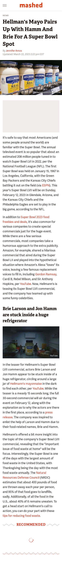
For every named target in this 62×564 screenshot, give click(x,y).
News (6, 15)
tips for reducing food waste (21, 516)
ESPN (45, 185)
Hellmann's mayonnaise (26, 384)
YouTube (25, 284)
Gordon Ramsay (45, 274)
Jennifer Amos (14, 50)
